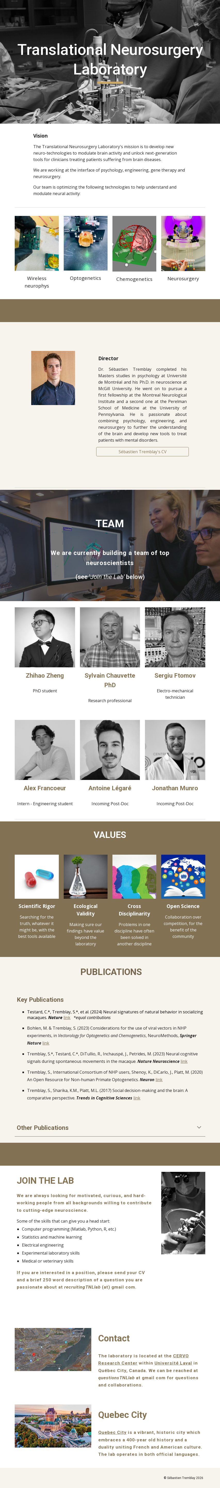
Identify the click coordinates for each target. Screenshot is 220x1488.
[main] (110, 62)
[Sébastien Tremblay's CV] (142, 452)
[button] (199, 1128)
